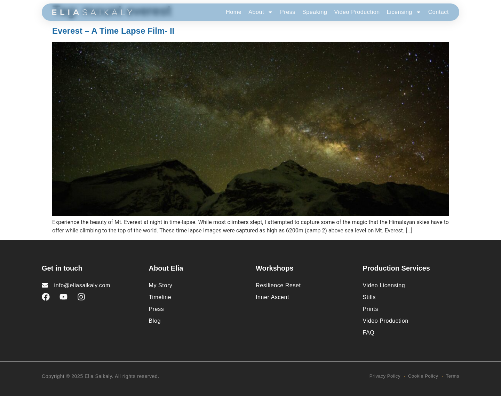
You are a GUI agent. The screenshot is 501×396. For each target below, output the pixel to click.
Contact (438, 12)
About (260, 12)
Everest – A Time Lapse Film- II (113, 30)
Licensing (404, 12)
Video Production (357, 12)
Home (233, 12)
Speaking (314, 12)
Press (287, 12)
